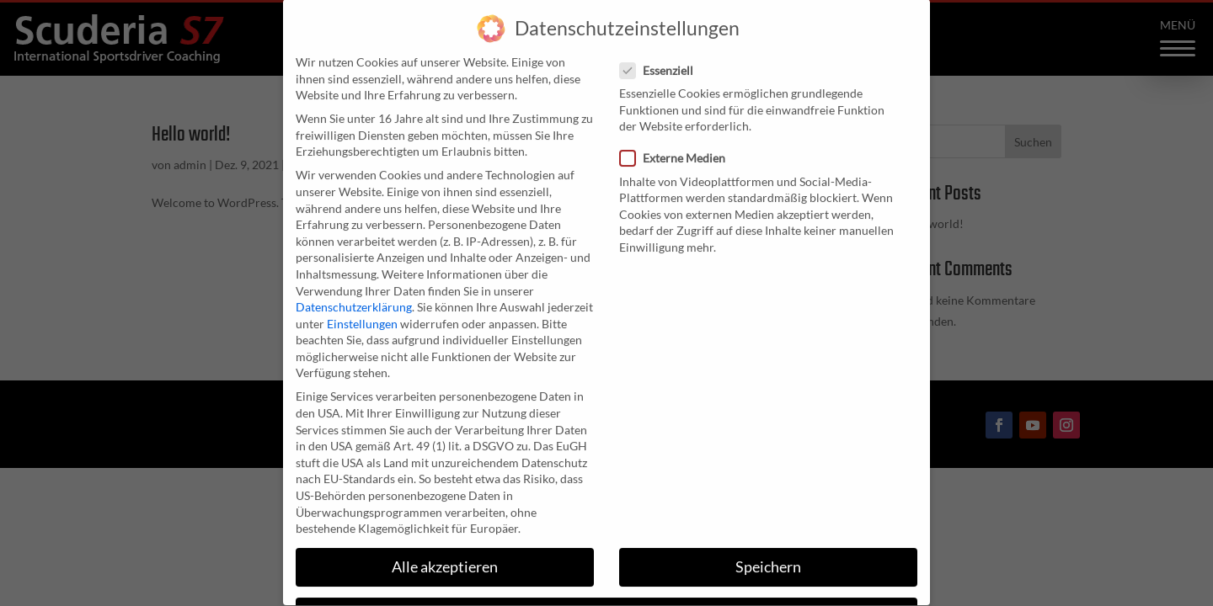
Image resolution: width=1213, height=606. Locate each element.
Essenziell (663, 53)
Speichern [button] (768, 550)
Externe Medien (679, 141)
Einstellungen (362, 307)
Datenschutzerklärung (354, 290)
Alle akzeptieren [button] (445, 550)
